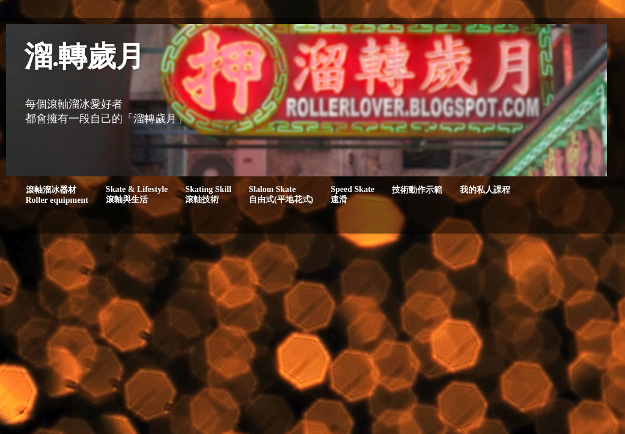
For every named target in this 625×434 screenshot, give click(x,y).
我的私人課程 (485, 189)
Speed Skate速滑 (352, 194)
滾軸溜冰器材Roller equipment (57, 195)
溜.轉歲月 (84, 58)
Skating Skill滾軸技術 (208, 194)
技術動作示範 (417, 189)
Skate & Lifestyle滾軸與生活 (137, 194)
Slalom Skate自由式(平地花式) (281, 194)
